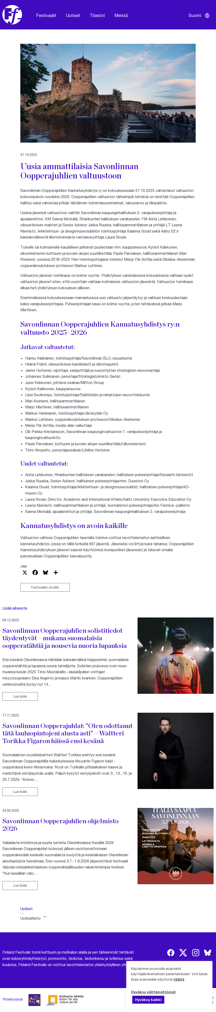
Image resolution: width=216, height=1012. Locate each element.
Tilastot (97, 15)
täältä (178, 979)
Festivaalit (46, 15)
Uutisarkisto (30, 918)
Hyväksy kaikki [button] (148, 999)
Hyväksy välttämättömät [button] (153, 992)
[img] (170, 952)
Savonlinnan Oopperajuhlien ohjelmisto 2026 (60, 825)
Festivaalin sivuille (45, 587)
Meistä (121, 15)
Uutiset (73, 15)
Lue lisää (20, 696)
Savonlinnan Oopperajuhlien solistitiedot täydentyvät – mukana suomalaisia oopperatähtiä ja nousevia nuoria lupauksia (64, 638)
